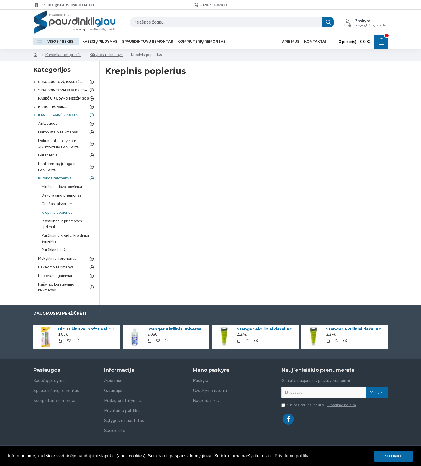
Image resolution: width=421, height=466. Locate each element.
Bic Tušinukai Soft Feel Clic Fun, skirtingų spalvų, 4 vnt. (88, 329)
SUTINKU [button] (393, 456)
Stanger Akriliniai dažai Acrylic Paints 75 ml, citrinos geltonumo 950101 (267, 329)
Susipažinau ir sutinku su (319, 405)
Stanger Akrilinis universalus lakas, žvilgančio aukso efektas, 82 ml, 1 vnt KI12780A (177, 329)
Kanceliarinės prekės (63, 54)
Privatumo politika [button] (292, 456)
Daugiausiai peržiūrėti (59, 313)
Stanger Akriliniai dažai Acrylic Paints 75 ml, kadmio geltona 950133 (356, 329)
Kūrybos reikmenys (106, 54)
